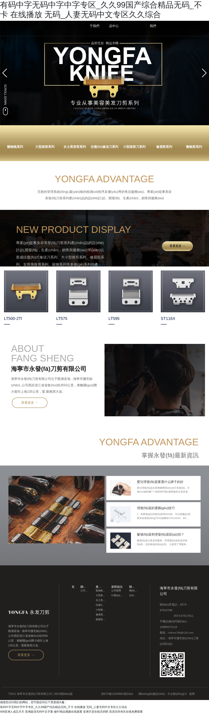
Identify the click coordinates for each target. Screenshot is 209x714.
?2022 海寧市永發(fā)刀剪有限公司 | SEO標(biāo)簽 (40, 693)
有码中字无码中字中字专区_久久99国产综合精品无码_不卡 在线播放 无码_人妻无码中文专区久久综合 (63, 706)
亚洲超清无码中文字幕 (39, 711)
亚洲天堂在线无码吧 (95, 711)
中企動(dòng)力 (177, 693)
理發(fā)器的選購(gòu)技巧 (156, 508)
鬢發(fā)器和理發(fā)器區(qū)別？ (160, 534)
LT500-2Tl (13, 318)
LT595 (114, 318)
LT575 (61, 318)
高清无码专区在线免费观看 (126, 711)
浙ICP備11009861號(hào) (117, 693)
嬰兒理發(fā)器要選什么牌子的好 (160, 482)
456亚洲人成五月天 (12, 711)
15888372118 (168, 627)
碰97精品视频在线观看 (68, 711)
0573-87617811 (176, 615)
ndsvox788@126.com (180, 632)
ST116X (168, 318)
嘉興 (192, 693)
